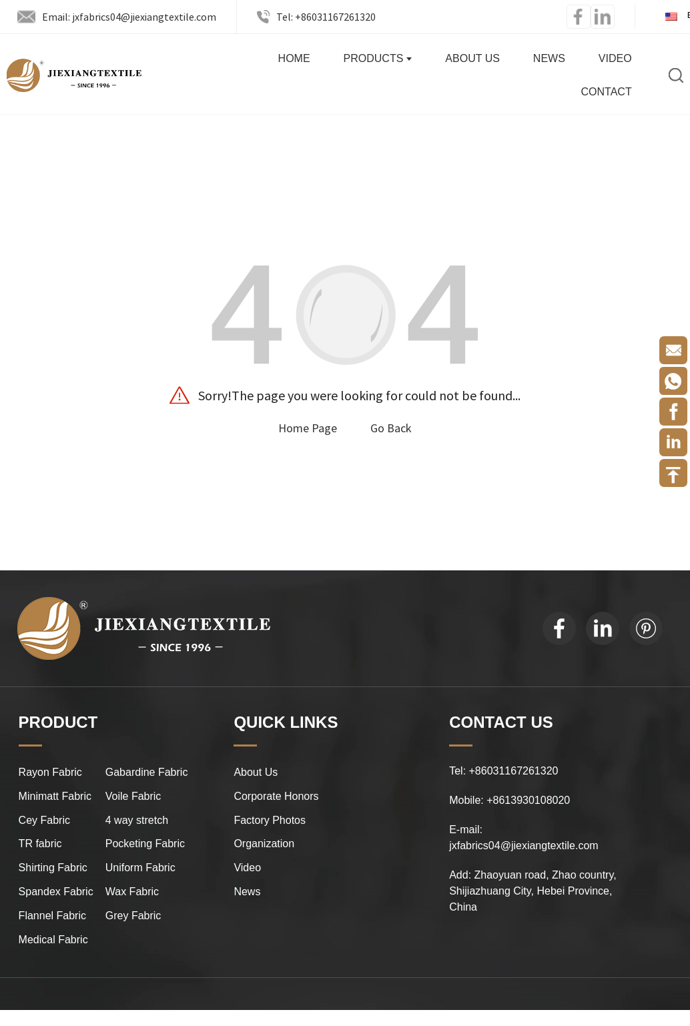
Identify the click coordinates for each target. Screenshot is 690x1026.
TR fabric (40, 843)
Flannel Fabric (52, 915)
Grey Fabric (133, 915)
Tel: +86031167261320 (326, 16)
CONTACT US (501, 722)
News (549, 58)
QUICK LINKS (286, 722)
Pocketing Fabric (145, 843)
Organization (264, 843)
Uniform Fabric (140, 867)
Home (294, 58)
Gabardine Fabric (146, 772)
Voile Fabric (133, 796)
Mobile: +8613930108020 (509, 800)
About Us (472, 58)
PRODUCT (58, 722)
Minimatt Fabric (55, 796)
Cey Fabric (44, 820)
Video (615, 58)
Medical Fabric (53, 939)
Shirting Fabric (53, 867)
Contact (606, 91)
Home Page (307, 428)
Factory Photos (270, 820)
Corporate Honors (276, 796)
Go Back (391, 428)
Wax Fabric (132, 891)
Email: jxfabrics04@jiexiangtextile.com (129, 16)
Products (378, 58)
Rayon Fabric (50, 772)
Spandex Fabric (56, 891)
